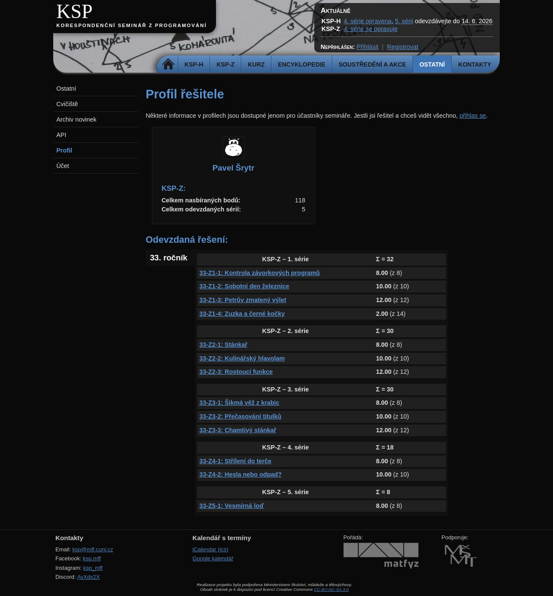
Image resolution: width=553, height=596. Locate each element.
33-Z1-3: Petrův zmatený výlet (242, 299)
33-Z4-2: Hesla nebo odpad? (240, 474)
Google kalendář (212, 558)
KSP (74, 11)
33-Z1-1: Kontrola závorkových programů (259, 272)
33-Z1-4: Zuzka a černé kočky (242, 313)
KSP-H (194, 64)
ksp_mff (93, 568)
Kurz (256, 64)
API (61, 134)
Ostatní (432, 64)
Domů (168, 64)
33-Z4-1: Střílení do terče (235, 461)
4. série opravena (368, 21)
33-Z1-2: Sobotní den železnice (244, 286)
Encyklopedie (301, 64)
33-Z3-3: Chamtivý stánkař (237, 430)
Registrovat (402, 46)
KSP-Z (225, 64)
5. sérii (404, 21)
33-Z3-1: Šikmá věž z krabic (239, 402)
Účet (62, 165)
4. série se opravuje (371, 28)
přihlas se (472, 115)
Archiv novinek (76, 119)
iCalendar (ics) (210, 549)
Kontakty (474, 64)
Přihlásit (367, 46)
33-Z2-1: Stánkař (223, 344)
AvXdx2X (88, 577)
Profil (64, 150)
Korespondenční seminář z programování (131, 25)
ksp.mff (92, 558)
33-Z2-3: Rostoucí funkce (236, 371)
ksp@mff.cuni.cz (93, 549)
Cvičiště (67, 104)
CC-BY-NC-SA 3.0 (331, 589)
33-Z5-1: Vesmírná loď (231, 505)
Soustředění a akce (372, 64)
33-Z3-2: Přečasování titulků (240, 416)
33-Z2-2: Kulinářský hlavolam (242, 358)
